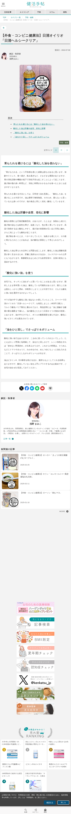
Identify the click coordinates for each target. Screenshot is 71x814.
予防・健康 (29, 17)
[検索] (35, 622)
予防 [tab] (39, 12)
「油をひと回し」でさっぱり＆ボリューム (31, 137)
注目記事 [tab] (7, 12)
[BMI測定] (35, 637)
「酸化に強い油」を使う (23, 133)
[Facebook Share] (26, 388)
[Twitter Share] (21, 388)
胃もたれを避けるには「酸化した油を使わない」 (34, 124)
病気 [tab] (65, 12)
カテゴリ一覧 (16, 17)
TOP (4, 17)
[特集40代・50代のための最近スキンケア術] (35, 694)
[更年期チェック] (35, 651)
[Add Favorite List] (50, 388)
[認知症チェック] (35, 665)
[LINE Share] (37, 388)
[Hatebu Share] (32, 388)
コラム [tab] (52, 12)
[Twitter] (35, 680)
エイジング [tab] (24, 12)
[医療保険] (35, 608)
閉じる (63, 802)
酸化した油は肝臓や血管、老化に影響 (29, 128)
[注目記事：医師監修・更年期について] (35, 708)
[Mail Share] (42, 388)
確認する (49, 802)
